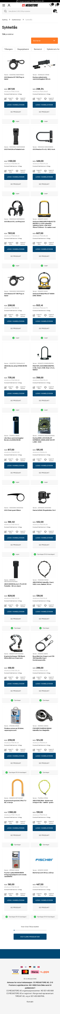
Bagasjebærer (23, 49)
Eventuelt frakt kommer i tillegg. (13, 94)
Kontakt (30, 1001)
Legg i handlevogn (15, 105)
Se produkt (16, 112)
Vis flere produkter (30, 937)
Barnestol (38, 49)
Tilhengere (8, 49)
